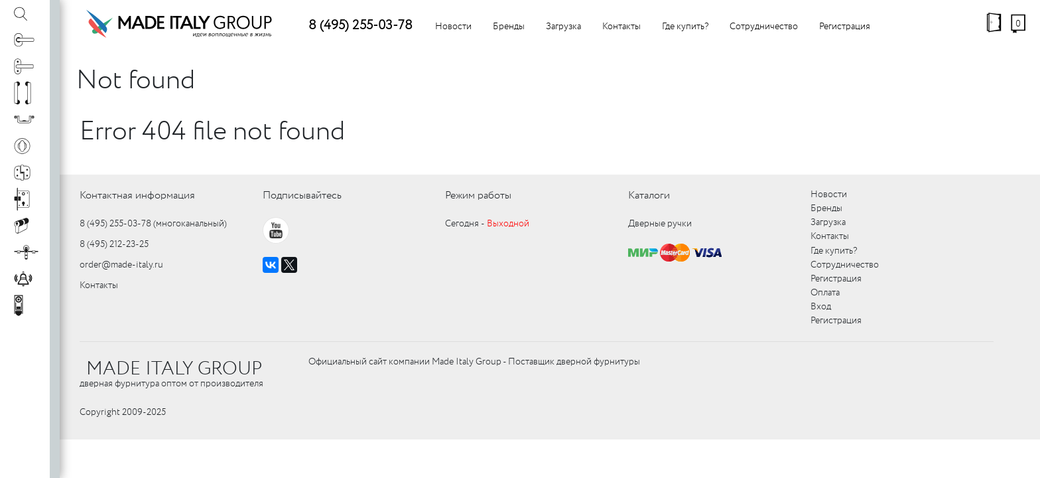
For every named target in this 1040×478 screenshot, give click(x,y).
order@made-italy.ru (121, 265)
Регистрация (844, 26)
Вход (821, 306)
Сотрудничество (764, 26)
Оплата (825, 292)
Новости (453, 26)
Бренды (509, 26)
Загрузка (563, 26)
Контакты (621, 26)
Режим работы (478, 195)
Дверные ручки (660, 223)
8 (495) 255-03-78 (360, 25)
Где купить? (685, 26)
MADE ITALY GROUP (174, 369)
